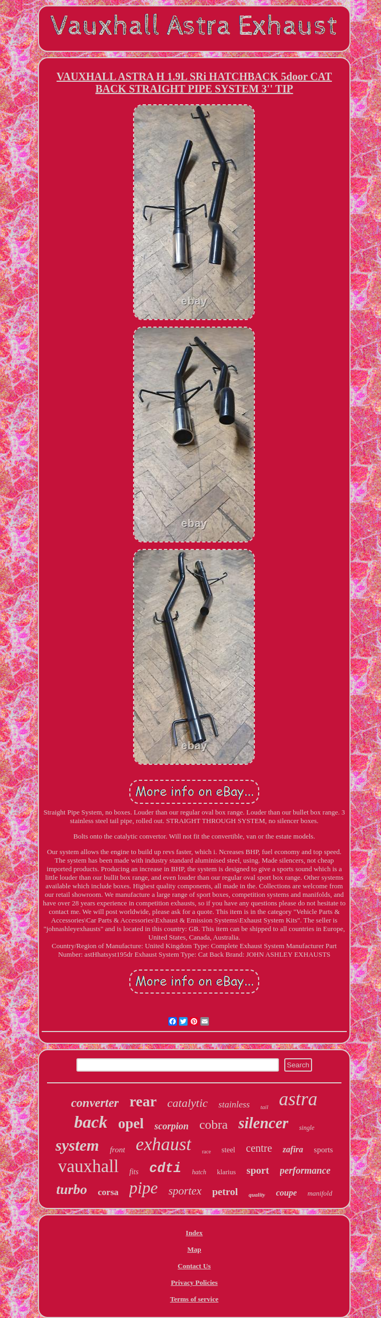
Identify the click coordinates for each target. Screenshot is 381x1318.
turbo (71, 1189)
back (90, 1121)
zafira (293, 1149)
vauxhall (88, 1166)
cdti (165, 1168)
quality (256, 1194)
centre (259, 1148)
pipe (143, 1188)
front (117, 1149)
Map (194, 1249)
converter (95, 1103)
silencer (263, 1122)
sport (257, 1170)
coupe (286, 1192)
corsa (108, 1192)
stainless (234, 1104)
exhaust (163, 1144)
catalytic (187, 1103)
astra (298, 1099)
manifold (319, 1193)
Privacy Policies (194, 1282)
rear (143, 1101)
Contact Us (194, 1266)
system (77, 1145)
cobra (213, 1124)
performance (305, 1170)
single (307, 1127)
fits (133, 1172)
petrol (225, 1191)
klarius (226, 1172)
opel (131, 1123)
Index (194, 1233)
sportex (184, 1190)
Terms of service (194, 1299)
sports (323, 1149)
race (206, 1151)
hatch (199, 1172)
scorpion (171, 1126)
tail (264, 1107)
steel (229, 1150)
